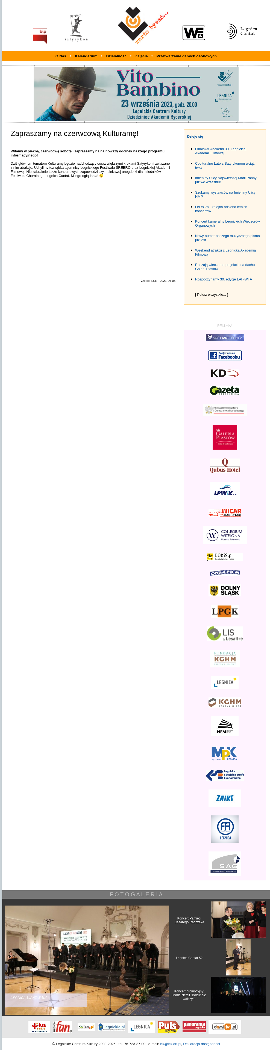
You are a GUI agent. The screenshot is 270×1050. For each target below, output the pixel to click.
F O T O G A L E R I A (136, 894)
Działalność (117, 56)
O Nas (60, 56)
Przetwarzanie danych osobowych (187, 56)
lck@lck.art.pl (170, 1044)
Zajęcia (142, 56)
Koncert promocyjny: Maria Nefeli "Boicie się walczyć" (189, 995)
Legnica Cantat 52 (189, 958)
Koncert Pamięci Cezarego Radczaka (189, 920)
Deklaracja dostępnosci (201, 1044)
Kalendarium (86, 56)
